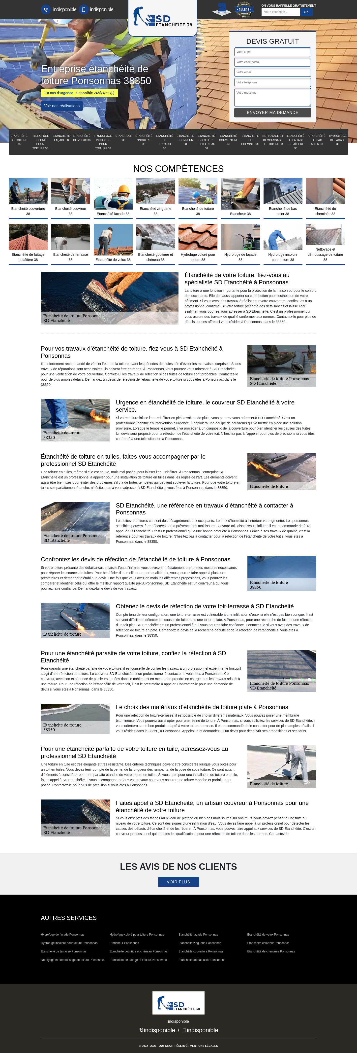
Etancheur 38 (124, 138)
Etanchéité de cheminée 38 (250, 139)
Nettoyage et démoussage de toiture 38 (273, 139)
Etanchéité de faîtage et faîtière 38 (295, 142)
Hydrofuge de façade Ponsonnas (62, 934)
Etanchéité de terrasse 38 (164, 142)
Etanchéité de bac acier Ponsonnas (201, 960)
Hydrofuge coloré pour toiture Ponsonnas (137, 934)
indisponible (58, 9)
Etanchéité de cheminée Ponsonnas (271, 951)
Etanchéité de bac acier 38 (317, 139)
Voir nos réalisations (62, 106)
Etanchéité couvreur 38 (185, 139)
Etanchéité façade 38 (61, 138)
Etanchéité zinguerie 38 (143, 139)
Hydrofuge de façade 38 (338, 139)
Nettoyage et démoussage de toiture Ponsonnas (73, 960)
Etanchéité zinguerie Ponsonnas (199, 943)
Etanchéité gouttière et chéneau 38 (206, 142)
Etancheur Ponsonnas (124, 943)
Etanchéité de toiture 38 (19, 139)
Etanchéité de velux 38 (81, 138)
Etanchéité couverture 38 (228, 139)
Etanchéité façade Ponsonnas (198, 934)
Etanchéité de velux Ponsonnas (268, 934)
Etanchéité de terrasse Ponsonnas (63, 951)
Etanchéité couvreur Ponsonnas (268, 943)
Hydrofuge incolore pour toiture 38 (103, 142)
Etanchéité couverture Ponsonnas (200, 951)
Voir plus (178, 882)
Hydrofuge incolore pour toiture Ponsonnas (69, 943)
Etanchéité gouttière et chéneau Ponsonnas (139, 951)
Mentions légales (204, 1045)
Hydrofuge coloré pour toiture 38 (40, 142)
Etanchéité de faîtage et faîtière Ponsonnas (138, 960)
